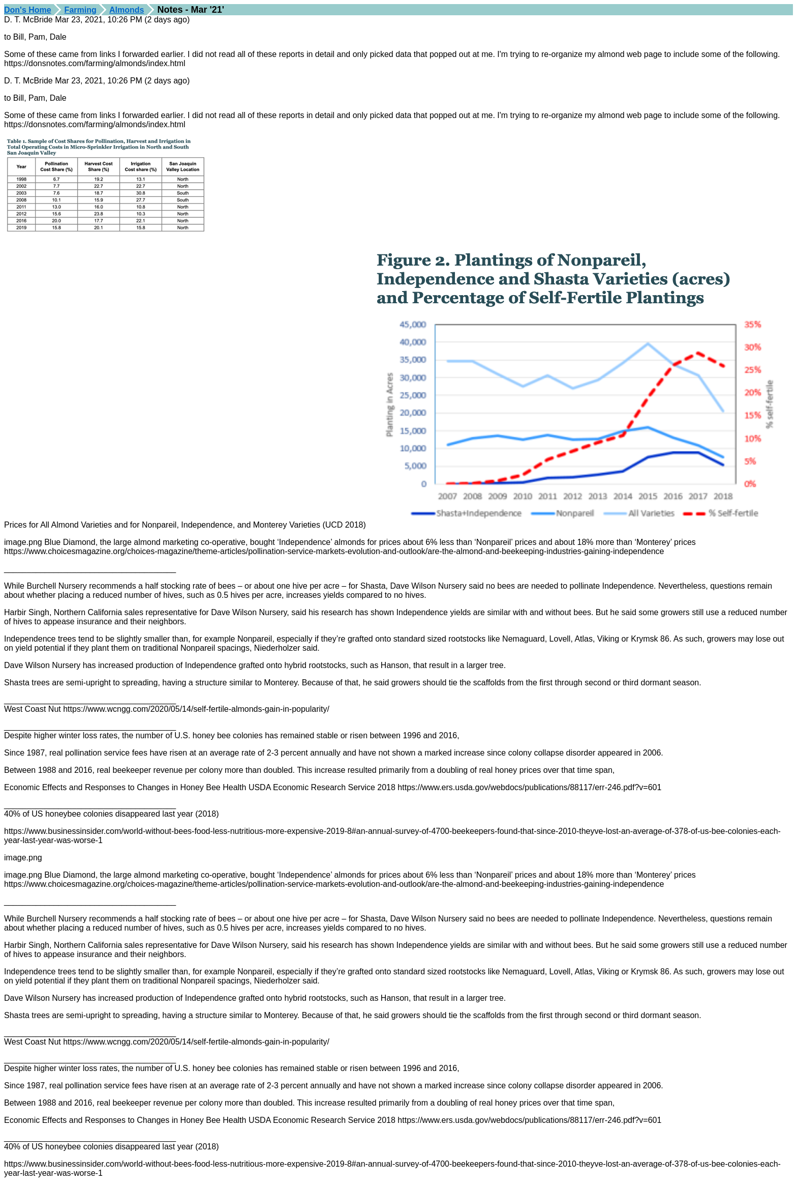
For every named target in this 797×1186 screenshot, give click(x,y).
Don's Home (27, 10)
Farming (81, 10)
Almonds (126, 10)
